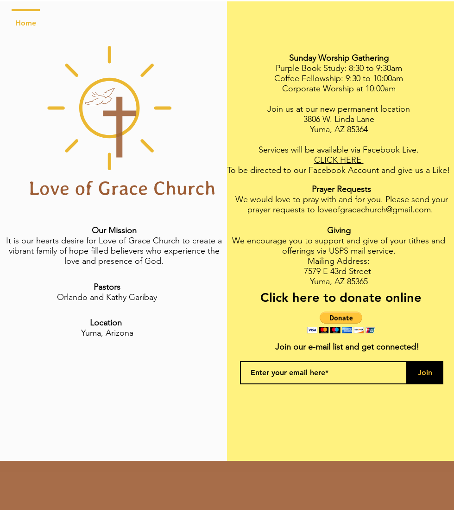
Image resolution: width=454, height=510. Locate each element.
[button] (341, 322)
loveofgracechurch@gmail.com (374, 209)
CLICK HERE (339, 160)
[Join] (424, 372)
